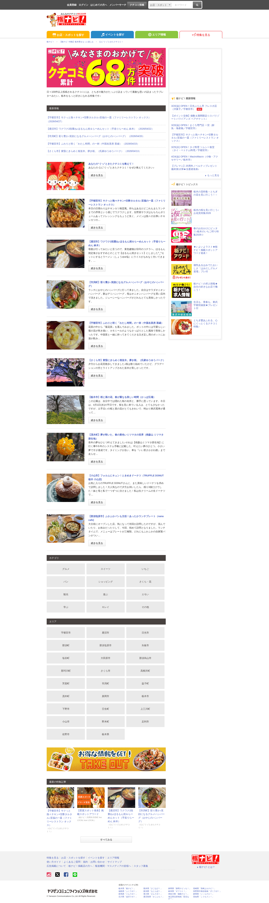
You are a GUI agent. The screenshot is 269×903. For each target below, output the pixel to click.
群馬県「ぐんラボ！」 (128, 894)
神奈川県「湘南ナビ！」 (178, 894)
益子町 (145, 683)
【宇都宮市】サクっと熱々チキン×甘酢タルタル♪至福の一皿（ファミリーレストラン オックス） (59, 817)
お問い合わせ (97, 861)
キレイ (105, 607)
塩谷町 (65, 658)
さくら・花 (145, 581)
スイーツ (105, 569)
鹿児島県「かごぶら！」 (153, 897)
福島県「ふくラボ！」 (128, 891)
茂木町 (65, 696)
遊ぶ (105, 594)
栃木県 (105, 734)
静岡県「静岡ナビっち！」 (179, 888)
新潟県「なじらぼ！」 (152, 891)
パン (65, 581)
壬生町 (105, 708)
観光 (65, 594)
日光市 (145, 632)
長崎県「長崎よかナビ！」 (204, 888)
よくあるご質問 (72, 861)
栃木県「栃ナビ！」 (127, 888)
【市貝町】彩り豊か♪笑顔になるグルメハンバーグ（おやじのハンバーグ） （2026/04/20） (96, 136)
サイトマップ (114, 861)
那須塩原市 (106, 645)
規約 (85, 861)
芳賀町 (65, 683)
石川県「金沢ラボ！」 (128, 897)
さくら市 (105, 670)
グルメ (65, 569)
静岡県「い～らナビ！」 (203, 894)
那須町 (65, 645)
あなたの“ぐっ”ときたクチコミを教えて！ (111, 163)
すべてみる (106, 839)
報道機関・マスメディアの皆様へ (113, 866)
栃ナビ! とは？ (205, 867)
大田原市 (105, 658)
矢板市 (145, 645)
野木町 (105, 721)
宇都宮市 (66, 632)
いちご (145, 569)
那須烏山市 (145, 658)
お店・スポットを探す (68, 35)
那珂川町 (66, 670)
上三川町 (145, 708)
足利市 (145, 721)
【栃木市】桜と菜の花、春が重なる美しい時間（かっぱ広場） (122, 397)
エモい (145, 594)
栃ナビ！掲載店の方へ (80, 866)
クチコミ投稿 (137, 4)
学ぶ (65, 607)
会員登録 (72, 4)
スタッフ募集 (141, 866)
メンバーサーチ (117, 4)
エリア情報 (156, 35)
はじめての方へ (98, 4)
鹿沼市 (105, 632)
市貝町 (105, 683)
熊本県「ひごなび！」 (152, 888)
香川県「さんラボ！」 (152, 894)
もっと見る (211, 175)
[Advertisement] (195, 70)
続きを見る (97, 175)
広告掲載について (56, 866)
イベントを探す (112, 35)
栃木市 (145, 696)
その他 (145, 607)
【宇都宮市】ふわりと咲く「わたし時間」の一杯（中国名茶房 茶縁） (125, 323)
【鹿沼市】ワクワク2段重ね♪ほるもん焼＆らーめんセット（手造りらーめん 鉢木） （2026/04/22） (100, 128)
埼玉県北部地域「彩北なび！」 (178, 898)
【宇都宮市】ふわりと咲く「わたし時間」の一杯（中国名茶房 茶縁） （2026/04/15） (93, 143)
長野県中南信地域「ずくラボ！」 (207, 891)
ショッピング (105, 581)
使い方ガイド (54, 861)
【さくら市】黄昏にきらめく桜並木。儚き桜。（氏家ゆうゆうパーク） (126, 360)
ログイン (83, 4)
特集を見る (201, 35)
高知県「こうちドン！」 (203, 897)
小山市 (65, 721)
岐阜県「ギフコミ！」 (177, 891)
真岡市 (105, 696)
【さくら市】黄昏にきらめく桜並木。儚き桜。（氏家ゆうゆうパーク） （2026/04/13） (94, 151)
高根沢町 (145, 670)
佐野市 (65, 734)
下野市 (65, 708)
